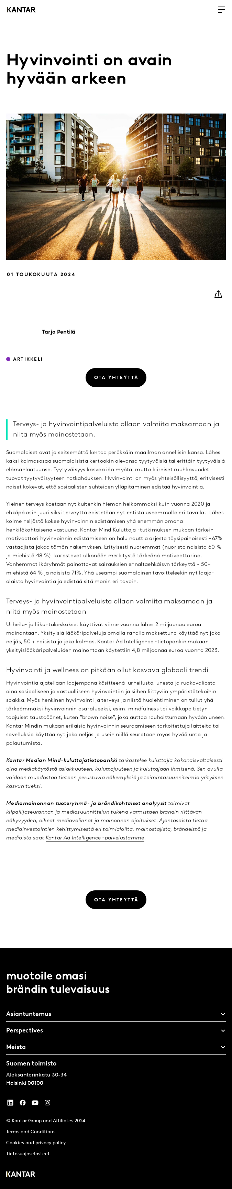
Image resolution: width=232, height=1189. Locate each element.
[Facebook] (23, 1104)
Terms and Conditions (30, 1132)
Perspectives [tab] (24, 1031)
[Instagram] (47, 1104)
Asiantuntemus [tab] (28, 1014)
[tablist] (116, 1068)
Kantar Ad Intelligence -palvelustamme (95, 848)
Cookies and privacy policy (36, 1143)
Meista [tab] (15, 1047)
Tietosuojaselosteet (28, 1154)
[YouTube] (10, 1104)
